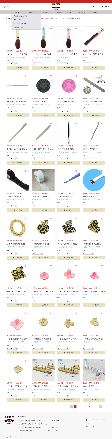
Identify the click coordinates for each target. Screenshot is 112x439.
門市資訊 (58, 12)
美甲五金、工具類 (26, 18)
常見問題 (94, 12)
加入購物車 (18, 67)
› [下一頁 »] (100, 406)
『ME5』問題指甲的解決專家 (71, 18)
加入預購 (18, 210)
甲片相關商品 (50, 18)
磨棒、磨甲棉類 (38, 18)
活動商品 (19, 12)
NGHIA (58, 18)
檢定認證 (82, 12)
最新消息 (46, 12)
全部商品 (33, 12)
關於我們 (70, 12)
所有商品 (16, 18)
